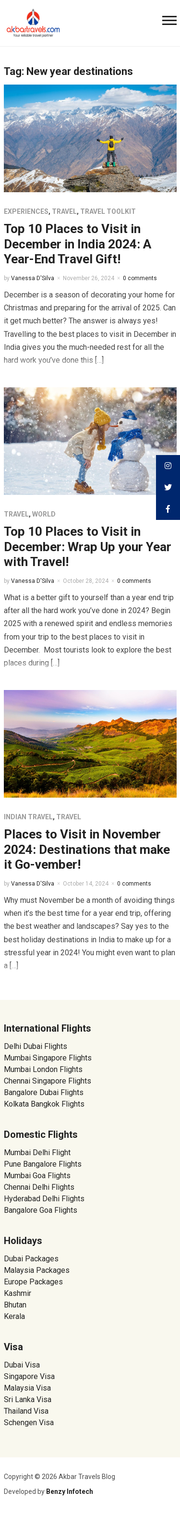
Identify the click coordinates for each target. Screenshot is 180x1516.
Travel (64, 211)
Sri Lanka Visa (28, 1399)
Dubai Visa (22, 1364)
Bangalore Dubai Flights (44, 1092)
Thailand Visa (26, 1411)
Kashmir (17, 1293)
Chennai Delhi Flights (39, 1187)
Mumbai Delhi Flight (37, 1152)
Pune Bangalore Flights (43, 1164)
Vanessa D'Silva (32, 278)
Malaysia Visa (27, 1388)
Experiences (26, 211)
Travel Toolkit (108, 211)
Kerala (14, 1316)
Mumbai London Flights (43, 1069)
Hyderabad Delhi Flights (44, 1198)
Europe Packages (33, 1281)
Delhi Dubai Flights (35, 1046)
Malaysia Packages (37, 1270)
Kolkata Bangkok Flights (44, 1104)
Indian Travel (28, 817)
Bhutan (15, 1304)
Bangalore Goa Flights (40, 1210)
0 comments (140, 278)
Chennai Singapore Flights (47, 1080)
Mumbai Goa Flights (37, 1175)
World (44, 514)
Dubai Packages (31, 1258)
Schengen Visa (29, 1422)
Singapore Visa (29, 1376)
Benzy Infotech (69, 1491)
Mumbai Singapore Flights (48, 1057)
